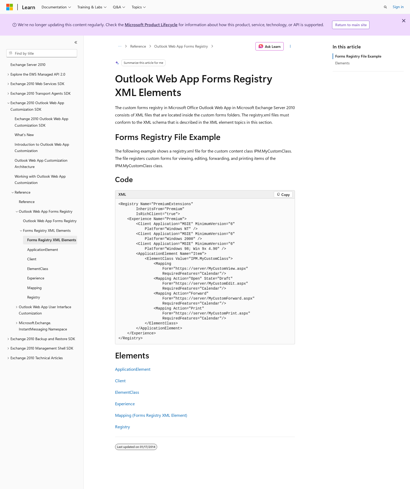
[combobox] (41, 53)
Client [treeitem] (31, 258)
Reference (138, 46)
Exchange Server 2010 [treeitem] (27, 64)
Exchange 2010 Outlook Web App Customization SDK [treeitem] (41, 122)
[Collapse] (75, 42)
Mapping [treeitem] (34, 287)
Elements (342, 62)
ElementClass (127, 392)
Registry (122, 426)
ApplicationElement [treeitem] (42, 249)
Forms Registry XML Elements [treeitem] (51, 239)
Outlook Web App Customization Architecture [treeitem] (41, 163)
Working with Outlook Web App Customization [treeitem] (40, 179)
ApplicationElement (132, 369)
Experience (125, 403)
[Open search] (385, 7)
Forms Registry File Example (358, 56)
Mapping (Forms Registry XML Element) (151, 415)
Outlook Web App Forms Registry (181, 46)
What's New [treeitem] (24, 134)
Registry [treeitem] (33, 297)
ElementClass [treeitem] (37, 268)
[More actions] (290, 46)
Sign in (398, 6)
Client (120, 380)
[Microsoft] (9, 7)
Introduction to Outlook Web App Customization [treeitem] (42, 147)
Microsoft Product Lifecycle (151, 24)
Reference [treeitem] (27, 201)
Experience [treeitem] (35, 278)
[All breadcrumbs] (119, 46)
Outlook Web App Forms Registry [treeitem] (50, 220)
